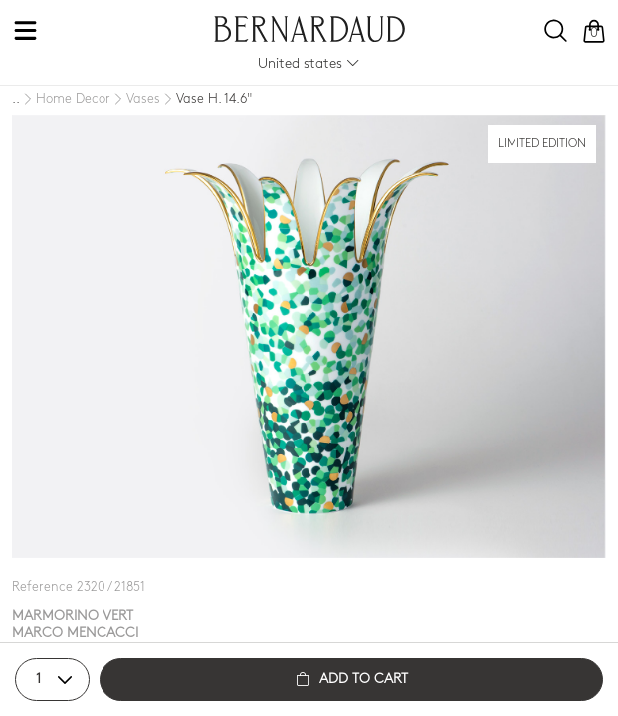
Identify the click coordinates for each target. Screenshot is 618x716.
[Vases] (135, 100)
